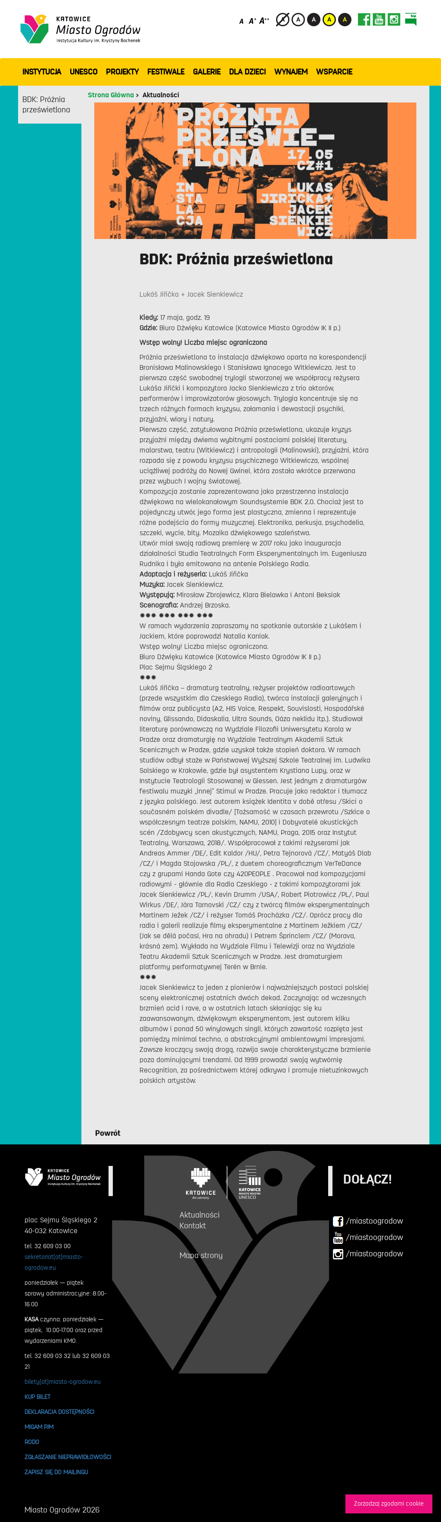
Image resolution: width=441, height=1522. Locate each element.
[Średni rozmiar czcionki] (252, 20)
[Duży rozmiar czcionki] (264, 20)
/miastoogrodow (367, 1221)
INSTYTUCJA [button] (41, 72)
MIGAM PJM (39, 1427)
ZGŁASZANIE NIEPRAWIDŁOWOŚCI (68, 1457)
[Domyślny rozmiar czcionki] (242, 20)
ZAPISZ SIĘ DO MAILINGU (56, 1472)
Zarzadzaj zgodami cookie (389, 1504)
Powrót (108, 1133)
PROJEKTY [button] (122, 72)
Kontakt (193, 1226)
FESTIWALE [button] (165, 72)
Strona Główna (111, 95)
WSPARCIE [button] (334, 72)
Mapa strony (201, 1255)
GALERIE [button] (206, 72)
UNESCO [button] (83, 72)
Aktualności (161, 95)
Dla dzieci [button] (247, 72)
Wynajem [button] (290, 72)
